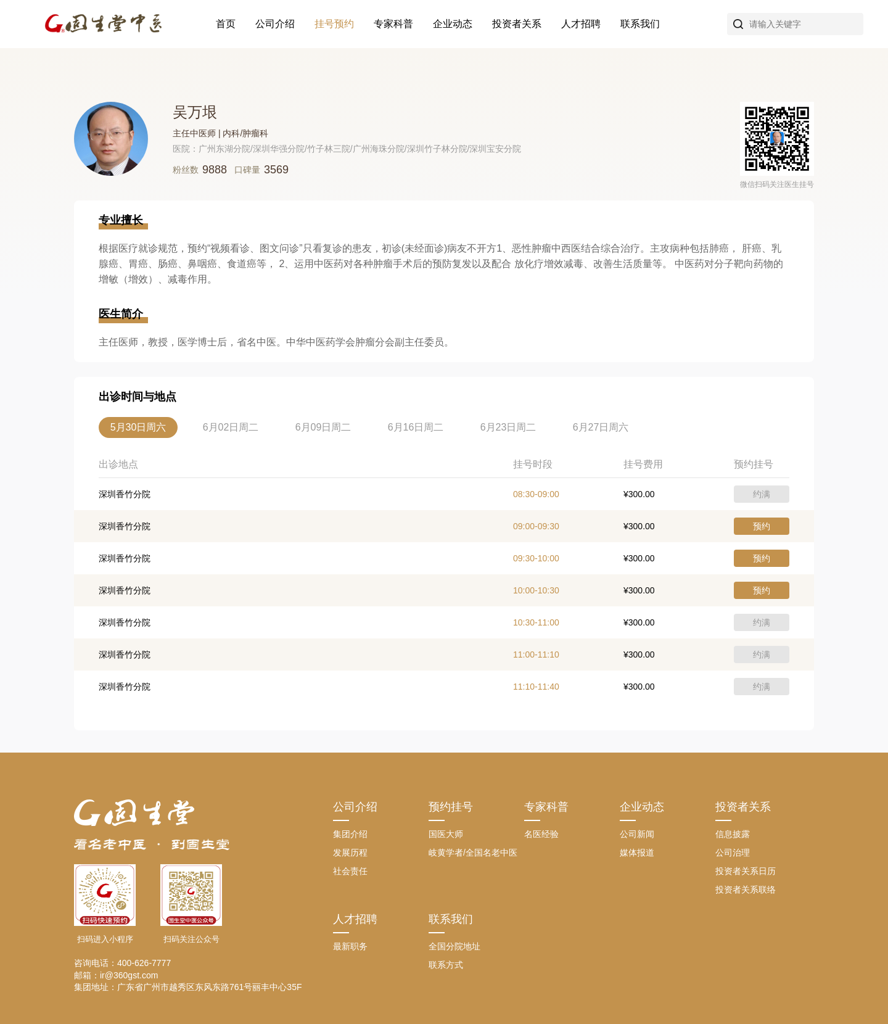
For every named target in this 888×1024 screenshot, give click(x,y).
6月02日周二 (231, 427)
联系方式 (446, 965)
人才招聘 (581, 24)
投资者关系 (516, 24)
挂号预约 (334, 24)
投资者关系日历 (745, 871)
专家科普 (393, 24)
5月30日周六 (138, 427)
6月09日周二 (323, 427)
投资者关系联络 (745, 889)
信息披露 (732, 834)
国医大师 (446, 834)
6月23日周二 (508, 427)
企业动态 (452, 24)
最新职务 (350, 946)
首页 (226, 24)
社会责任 (350, 871)
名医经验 (541, 834)
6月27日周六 (601, 427)
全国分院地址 (454, 946)
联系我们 (640, 24)
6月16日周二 (416, 427)
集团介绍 (350, 834)
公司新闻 (637, 834)
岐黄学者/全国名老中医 (473, 852)
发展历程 (350, 852)
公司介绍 (275, 24)
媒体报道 (637, 852)
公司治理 (732, 852)
